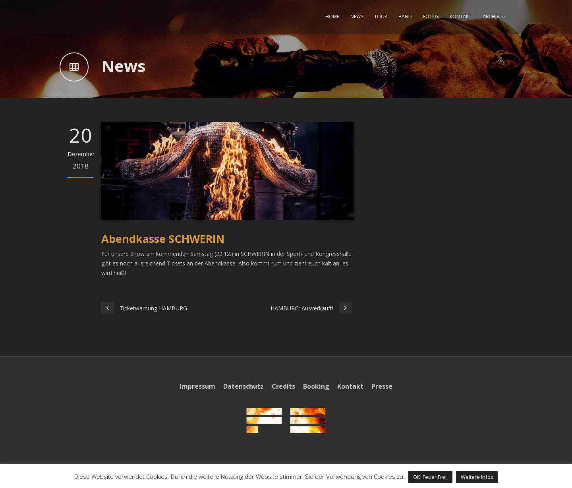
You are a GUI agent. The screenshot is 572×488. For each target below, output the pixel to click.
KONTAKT (461, 16)
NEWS (356, 16)
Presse (381, 386)
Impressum (197, 386)
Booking (316, 386)
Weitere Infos (477, 476)
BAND (405, 16)
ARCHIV (491, 16)
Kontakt (350, 386)
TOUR (380, 16)
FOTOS (431, 16)
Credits (283, 386)
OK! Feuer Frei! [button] (430, 476)
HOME (332, 16)
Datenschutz (243, 386)
